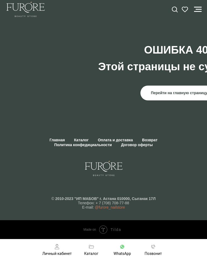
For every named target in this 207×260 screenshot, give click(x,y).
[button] (174, 9)
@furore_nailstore (110, 207)
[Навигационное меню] (198, 9)
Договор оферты (137, 145)
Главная (57, 140)
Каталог (81, 140)
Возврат (149, 140)
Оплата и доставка (115, 140)
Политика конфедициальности (83, 145)
